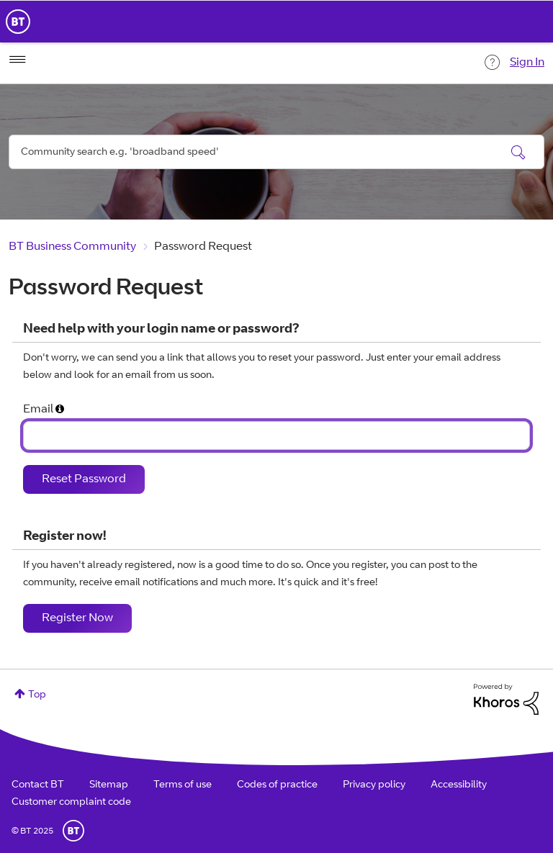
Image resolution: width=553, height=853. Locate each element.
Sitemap (108, 785)
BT (73, 830)
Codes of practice (277, 785)
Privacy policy (374, 785)
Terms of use (182, 785)
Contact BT (38, 785)
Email (38, 409)
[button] (59, 410)
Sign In (527, 62)
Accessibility (459, 785)
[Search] (276, 152)
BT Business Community (72, 247)
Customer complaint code (71, 803)
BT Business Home (18, 21)
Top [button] (37, 695)
